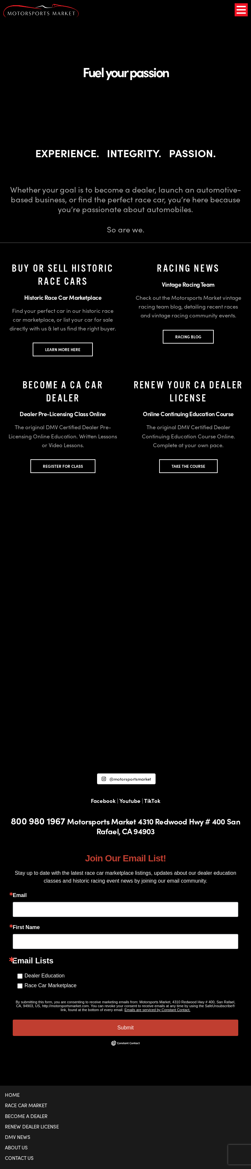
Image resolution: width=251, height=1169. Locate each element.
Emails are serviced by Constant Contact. (158, 1010)
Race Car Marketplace (50, 985)
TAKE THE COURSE (188, 466)
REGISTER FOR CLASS (63, 466)
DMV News (17, 1137)
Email (20, 895)
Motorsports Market (101, 821)
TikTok (152, 801)
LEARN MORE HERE (62, 349)
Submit (125, 1027)
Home (12, 1094)
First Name (26, 927)
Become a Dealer (26, 1116)
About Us (16, 1147)
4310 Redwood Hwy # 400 (181, 821)
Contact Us (19, 1157)
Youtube (130, 801)
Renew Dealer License (32, 1126)
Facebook (103, 801)
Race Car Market (26, 1105)
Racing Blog (188, 337)
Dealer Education (45, 975)
